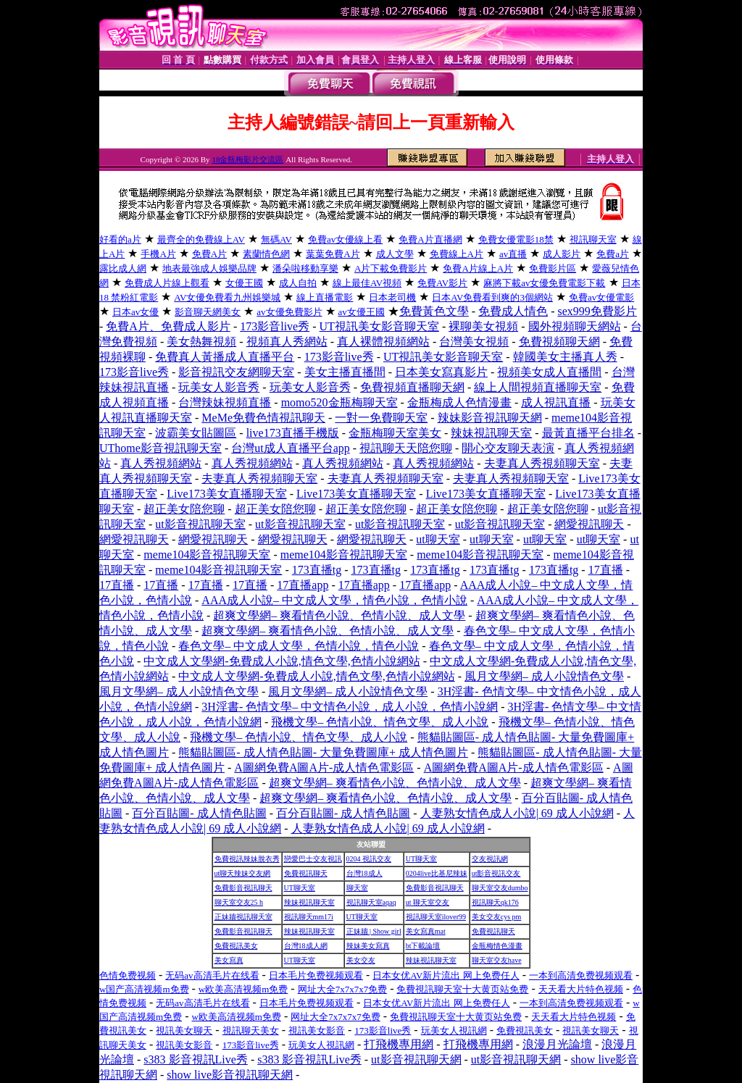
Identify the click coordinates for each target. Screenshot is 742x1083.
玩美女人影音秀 (218, 387)
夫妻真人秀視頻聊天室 (542, 463)
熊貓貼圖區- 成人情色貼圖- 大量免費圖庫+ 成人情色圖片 (323, 752)
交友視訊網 (490, 859)
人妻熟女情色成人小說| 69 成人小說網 (517, 813)
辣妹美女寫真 (368, 946)
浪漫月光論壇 (557, 1044)
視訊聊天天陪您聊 (405, 448)
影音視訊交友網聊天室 (236, 372)
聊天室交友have (497, 960)
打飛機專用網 (398, 1044)
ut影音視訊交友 (496, 873)
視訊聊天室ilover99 (436, 917)
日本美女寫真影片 (441, 372)
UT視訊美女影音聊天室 (379, 326)
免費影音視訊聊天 (243, 888)
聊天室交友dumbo (500, 888)
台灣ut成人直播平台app (290, 448)
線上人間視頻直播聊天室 (537, 387)
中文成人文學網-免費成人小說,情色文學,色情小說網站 (281, 661)
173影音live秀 (274, 326)
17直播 (605, 570)
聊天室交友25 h (239, 902)
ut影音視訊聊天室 (200, 524)
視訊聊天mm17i (308, 917)
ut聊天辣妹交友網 (242, 873)
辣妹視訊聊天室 (491, 433)
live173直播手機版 (292, 433)
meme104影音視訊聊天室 (206, 554)
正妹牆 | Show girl (373, 931)
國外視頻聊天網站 (574, 326)
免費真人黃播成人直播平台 (224, 357)
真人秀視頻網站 (160, 463)
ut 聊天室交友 (427, 902)
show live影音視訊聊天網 (230, 1075)
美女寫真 (228, 960)
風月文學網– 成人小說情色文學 (544, 676)
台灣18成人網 (306, 946)
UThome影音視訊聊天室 (160, 448)
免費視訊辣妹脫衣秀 (247, 859)
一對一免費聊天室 (381, 417)
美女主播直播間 (344, 372)
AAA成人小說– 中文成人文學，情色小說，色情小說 (334, 600)
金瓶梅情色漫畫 (497, 946)
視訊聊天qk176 (495, 902)
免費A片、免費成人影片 (168, 326)
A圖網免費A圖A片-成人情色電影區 (324, 767)
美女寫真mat (426, 931)
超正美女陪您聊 (184, 509)
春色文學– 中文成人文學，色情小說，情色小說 (298, 646)
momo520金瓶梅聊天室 (339, 402)
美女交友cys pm (497, 917)
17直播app (302, 585)
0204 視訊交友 (369, 859)
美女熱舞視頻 (201, 341)
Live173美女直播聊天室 (226, 494)
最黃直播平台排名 (588, 433)
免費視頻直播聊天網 (412, 387)
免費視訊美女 (236, 946)
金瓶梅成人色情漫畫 (459, 402)
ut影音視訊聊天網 (416, 1059)
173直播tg (316, 570)
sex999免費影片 (597, 311)
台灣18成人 (364, 873)
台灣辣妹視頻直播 (224, 402)
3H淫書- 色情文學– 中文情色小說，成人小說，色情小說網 (349, 707)
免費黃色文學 (434, 311)
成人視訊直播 (556, 402)
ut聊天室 (437, 539)
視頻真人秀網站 (287, 341)
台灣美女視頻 (474, 341)
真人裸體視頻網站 (383, 341)
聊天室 (357, 888)
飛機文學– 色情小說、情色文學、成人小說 (379, 722)
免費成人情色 (513, 311)
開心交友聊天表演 (508, 448)
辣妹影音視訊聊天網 (490, 417)
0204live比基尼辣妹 (436, 873)
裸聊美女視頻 (483, 326)
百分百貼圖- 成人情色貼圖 (199, 813)
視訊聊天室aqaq (371, 902)
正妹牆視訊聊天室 (243, 917)
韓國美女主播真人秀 (565, 357)
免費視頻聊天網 (559, 341)
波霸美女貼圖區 (195, 433)
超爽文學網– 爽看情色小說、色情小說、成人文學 (339, 615)
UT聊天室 (421, 859)
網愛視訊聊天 (589, 524)
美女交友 (360, 960)
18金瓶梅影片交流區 (247, 159)
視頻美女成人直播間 (549, 372)
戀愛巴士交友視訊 (313, 859)
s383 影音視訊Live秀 (195, 1059)
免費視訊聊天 (306, 873)
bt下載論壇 (423, 946)
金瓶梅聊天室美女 (395, 433)
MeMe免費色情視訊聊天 (263, 417)
